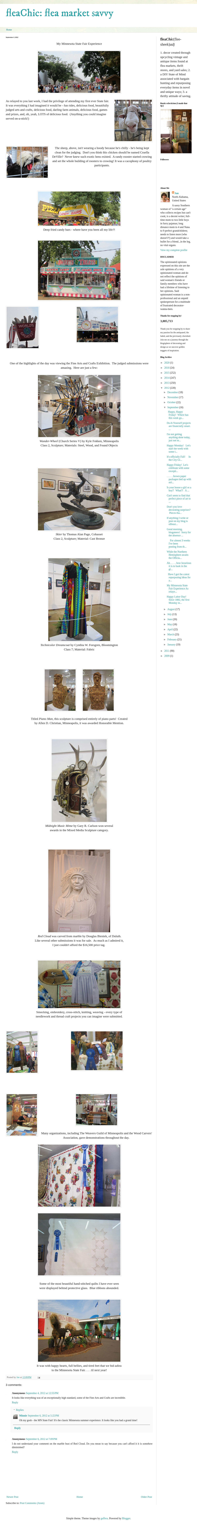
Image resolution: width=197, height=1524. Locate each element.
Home (9, 29)
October (171, 402)
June (170, 619)
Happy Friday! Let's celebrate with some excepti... (178, 467)
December (173, 392)
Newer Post (12, 1496)
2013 (167, 382)
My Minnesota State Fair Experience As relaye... (177, 588)
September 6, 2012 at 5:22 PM (43, 1415)
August (171, 609)
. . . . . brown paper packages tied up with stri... (179, 479)
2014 (167, 377)
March (171, 634)
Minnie (23, 1415)
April (170, 629)
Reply (15, 1402)
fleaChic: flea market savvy (59, 13)
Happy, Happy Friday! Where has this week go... (177, 414)
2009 (167, 655)
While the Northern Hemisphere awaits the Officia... (177, 554)
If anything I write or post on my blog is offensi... (177, 521)
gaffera (104, 1518)
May (170, 624)
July (169, 614)
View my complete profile (173, 250)
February (172, 639)
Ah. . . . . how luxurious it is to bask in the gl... (179, 566)
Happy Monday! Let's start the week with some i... (179, 448)
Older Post (146, 1496)
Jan (18, 1377)
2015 (167, 372)
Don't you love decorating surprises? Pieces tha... (178, 509)
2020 (167, 362)
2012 (167, 387)
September (173, 407)
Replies (20, 1409)
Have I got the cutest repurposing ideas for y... (179, 577)
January (171, 644)
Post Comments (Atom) (32, 1503)
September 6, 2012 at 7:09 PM (41, 1439)
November (173, 397)
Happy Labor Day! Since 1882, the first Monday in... (178, 599)
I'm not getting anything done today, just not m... (178, 437)
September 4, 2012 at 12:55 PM (42, 1393)
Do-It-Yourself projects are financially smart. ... (179, 426)
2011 (167, 650)
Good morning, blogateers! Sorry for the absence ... (179, 532)
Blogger (126, 1518)
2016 (167, 367)
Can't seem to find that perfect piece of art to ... (179, 498)
